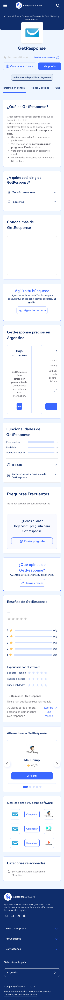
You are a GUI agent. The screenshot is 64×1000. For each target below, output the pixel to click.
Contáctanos (32, 949)
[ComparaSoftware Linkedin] (6, 916)
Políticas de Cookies (39, 991)
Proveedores (32, 939)
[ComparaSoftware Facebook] (18, 916)
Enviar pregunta (32, 541)
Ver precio (49, 66)
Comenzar (19, 406)
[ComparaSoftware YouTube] (12, 916)
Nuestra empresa (32, 929)
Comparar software (19, 66)
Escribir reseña (32, 583)
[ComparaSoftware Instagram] (25, 916)
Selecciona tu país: (15, 962)
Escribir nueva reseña (47, 57)
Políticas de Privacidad (15, 991)
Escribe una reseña (50, 712)
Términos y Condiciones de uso (20, 994)
